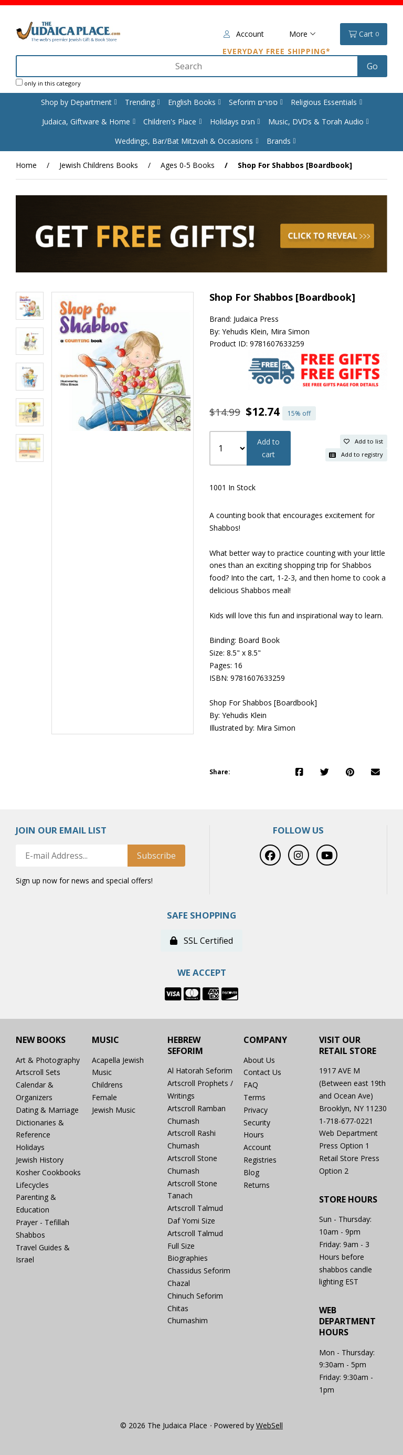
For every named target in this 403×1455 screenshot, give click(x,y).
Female (104, 1097)
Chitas (177, 1308)
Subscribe (156, 855)
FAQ (250, 1085)
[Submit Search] (372, 66)
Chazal (178, 1283)
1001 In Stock (232, 487)
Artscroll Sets (38, 1072)
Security (256, 1122)
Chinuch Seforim (195, 1296)
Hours (253, 1135)
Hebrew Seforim (185, 1046)
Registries (260, 1160)
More (302, 34)
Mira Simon (290, 331)
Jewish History (39, 1160)
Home (26, 165)
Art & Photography (48, 1060)
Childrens (107, 1085)
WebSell (269, 1425)
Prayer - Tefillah (42, 1222)
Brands (279, 141)
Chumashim (187, 1320)
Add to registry (356, 454)
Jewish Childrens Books (98, 165)
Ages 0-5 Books (188, 165)
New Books (41, 1040)
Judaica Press (256, 319)
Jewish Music (113, 1110)
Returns (256, 1185)
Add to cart (268, 448)
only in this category (48, 83)
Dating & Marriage (47, 1110)
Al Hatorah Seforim (199, 1071)
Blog (251, 1172)
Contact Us (262, 1072)
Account (244, 34)
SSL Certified (201, 940)
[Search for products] (188, 66)
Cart (363, 34)
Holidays (30, 1147)
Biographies (187, 1258)
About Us (259, 1060)
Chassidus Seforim (198, 1270)
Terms (254, 1097)
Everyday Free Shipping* (276, 51)
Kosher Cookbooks (48, 1172)
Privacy (255, 1110)
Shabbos (30, 1235)
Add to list (363, 441)
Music (105, 1040)
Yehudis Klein (244, 331)
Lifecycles (32, 1185)
